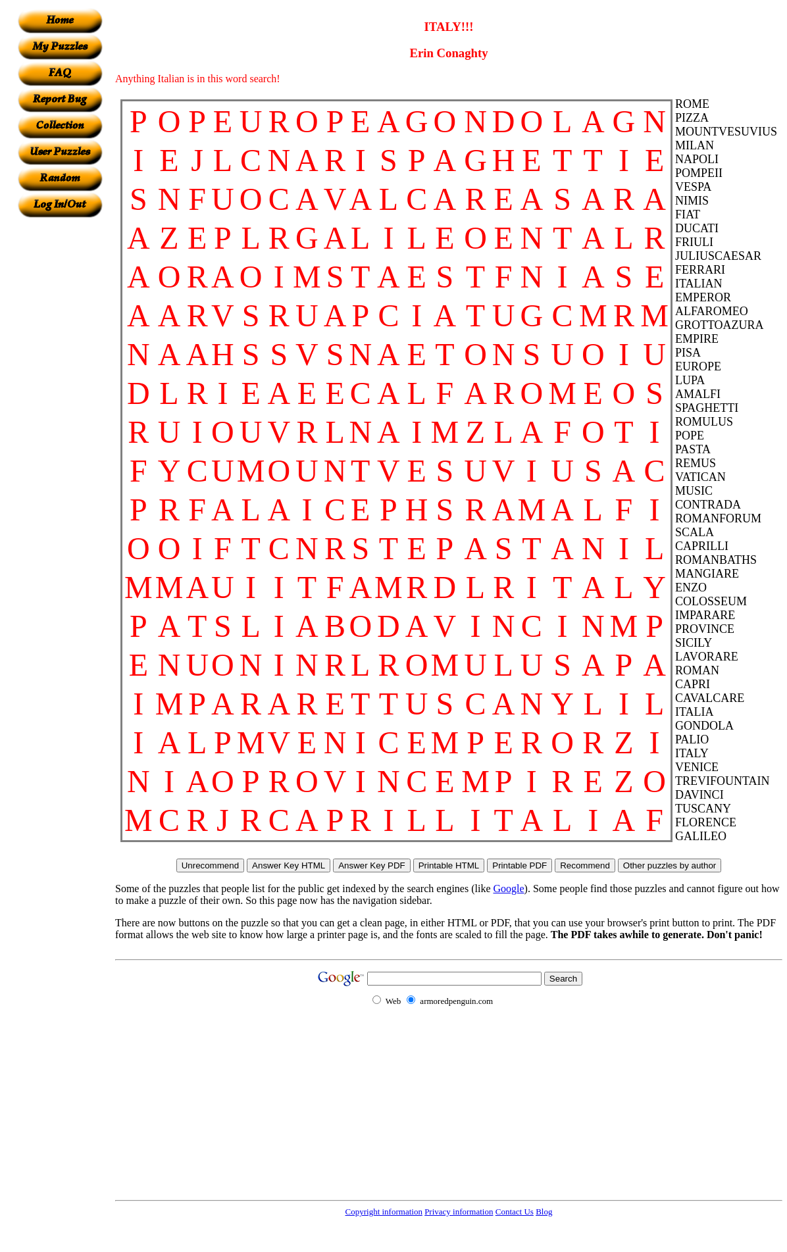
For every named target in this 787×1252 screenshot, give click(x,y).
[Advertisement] (60, 415)
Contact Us (514, 1211)
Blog (544, 1211)
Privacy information (458, 1211)
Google (509, 888)
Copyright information (383, 1211)
